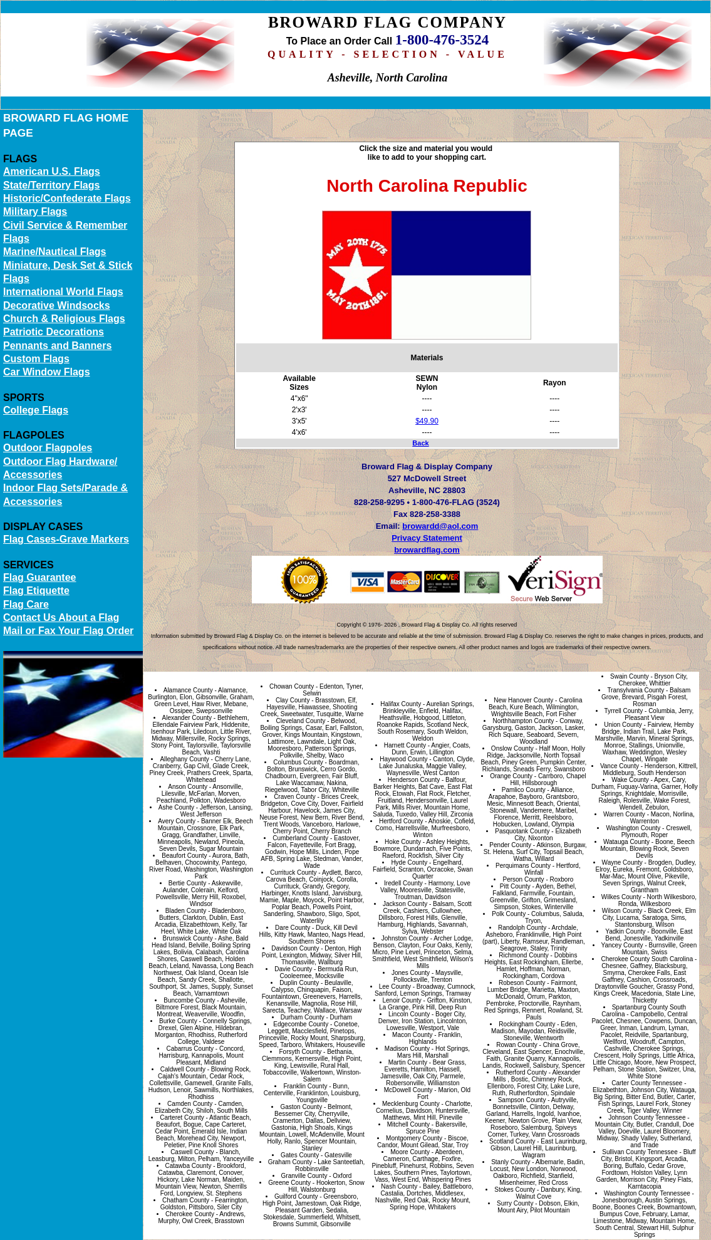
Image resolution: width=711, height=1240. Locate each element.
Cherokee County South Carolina (647, 959)
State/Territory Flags (51, 185)
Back (420, 443)
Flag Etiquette (36, 590)
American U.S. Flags (51, 171)
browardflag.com (427, 550)
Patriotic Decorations (53, 331)
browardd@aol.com (440, 526)
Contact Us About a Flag (61, 617)
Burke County (178, 1021)
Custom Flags (36, 358)
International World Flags (63, 291)
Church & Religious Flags (64, 318)
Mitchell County (408, 1124)
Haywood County (403, 759)
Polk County (509, 913)
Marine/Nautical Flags (54, 251)
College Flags (35, 410)
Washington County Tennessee (647, 1193)
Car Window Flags (46, 372)
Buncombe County (189, 1000)
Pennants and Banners (57, 345)
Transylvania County (635, 690)
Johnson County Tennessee (646, 1117)
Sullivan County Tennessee (639, 1152)
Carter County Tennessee (646, 1083)
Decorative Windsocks (56, 305)
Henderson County (414, 779)
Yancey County (622, 945)
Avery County (176, 821)
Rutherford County (521, 1072)
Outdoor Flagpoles (47, 447)
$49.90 (427, 421)
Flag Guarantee (39, 577)
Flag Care (26, 604)
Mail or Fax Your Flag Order (68, 630)
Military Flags (35, 211)
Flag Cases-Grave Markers (66, 539)
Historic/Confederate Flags (67, 198)
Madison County (407, 1048)
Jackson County (405, 903)
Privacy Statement (427, 538)
